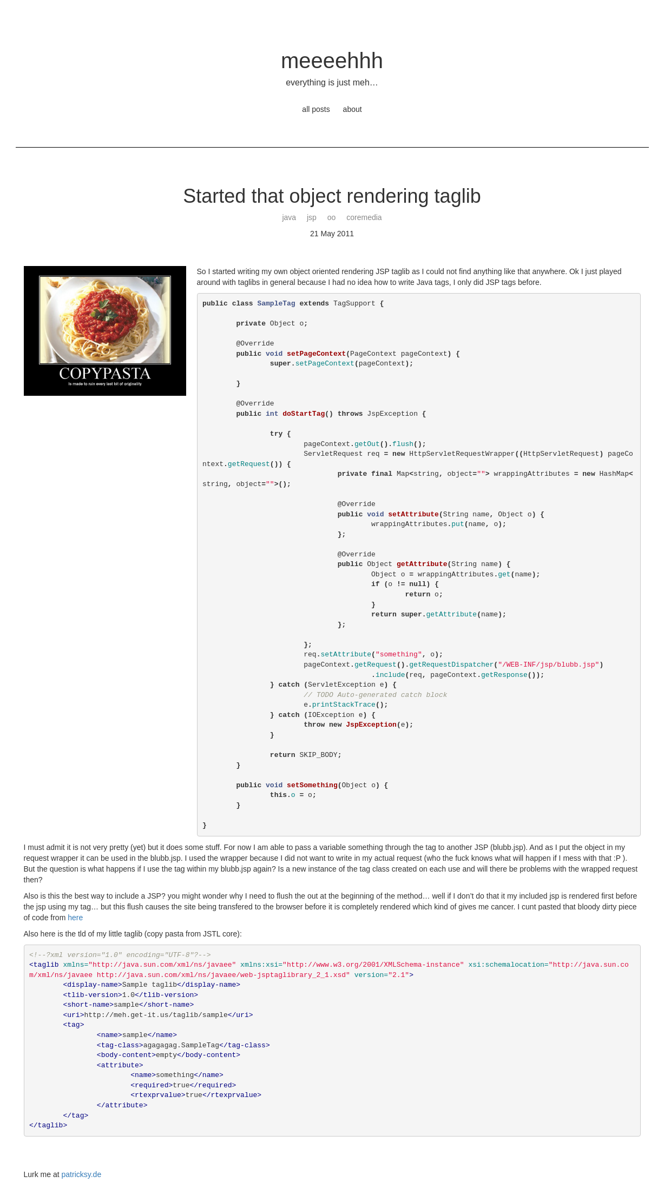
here (75, 917)
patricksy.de (82, 1174)
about (352, 109)
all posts (316, 109)
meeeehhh (332, 60)
